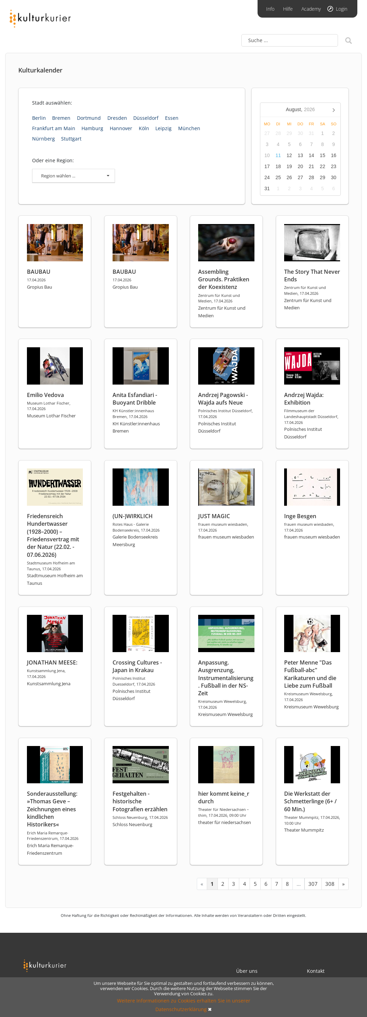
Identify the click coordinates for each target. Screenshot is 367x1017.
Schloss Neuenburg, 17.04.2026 (140, 817)
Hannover (121, 128)
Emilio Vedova (45, 395)
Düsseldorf (145, 118)
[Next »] (343, 884)
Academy (311, 9)
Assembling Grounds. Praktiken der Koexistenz (223, 279)
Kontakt (316, 971)
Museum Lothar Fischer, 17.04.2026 (48, 405)
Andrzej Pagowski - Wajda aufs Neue (223, 398)
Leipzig (163, 128)
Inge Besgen (300, 516)
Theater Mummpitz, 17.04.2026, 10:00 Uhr (312, 820)
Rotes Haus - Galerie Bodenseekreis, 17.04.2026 (136, 527)
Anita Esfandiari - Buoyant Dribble (135, 398)
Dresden (117, 118)
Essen (171, 118)
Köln (144, 128)
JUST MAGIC (214, 516)
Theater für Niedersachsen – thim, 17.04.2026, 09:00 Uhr (223, 812)
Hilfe (288, 9)
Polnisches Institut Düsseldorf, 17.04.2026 (225, 413)
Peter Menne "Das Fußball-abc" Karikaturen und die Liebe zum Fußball (310, 674)
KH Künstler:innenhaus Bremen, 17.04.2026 (133, 413)
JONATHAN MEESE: (52, 662)
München (189, 128)
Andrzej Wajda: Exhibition (303, 398)
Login (341, 9)
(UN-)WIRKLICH (133, 516)
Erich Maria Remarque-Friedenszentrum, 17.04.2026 (52, 835)
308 (330, 883)
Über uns (247, 971)
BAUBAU (38, 271)
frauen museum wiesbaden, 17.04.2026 (223, 527)
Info (270, 9)
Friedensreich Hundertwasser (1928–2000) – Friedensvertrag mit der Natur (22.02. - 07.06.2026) (53, 535)
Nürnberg (43, 138)
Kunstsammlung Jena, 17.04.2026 (46, 673)
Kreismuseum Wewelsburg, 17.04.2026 (222, 704)
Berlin (39, 118)
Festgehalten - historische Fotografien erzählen (140, 801)
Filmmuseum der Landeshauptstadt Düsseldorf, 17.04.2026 (311, 416)
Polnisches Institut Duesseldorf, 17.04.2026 (134, 681)
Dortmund (89, 118)
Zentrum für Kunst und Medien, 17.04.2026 (219, 298)
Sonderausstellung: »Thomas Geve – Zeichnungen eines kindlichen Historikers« (52, 809)
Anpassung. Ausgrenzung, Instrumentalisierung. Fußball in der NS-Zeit (225, 678)
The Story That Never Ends (312, 275)
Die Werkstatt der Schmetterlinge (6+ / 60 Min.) (310, 801)
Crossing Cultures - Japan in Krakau (137, 666)
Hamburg (92, 128)
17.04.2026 (36, 279)
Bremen (61, 118)
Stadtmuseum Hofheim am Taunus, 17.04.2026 (51, 565)
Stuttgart (71, 138)
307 (313, 883)
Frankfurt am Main (53, 128)
